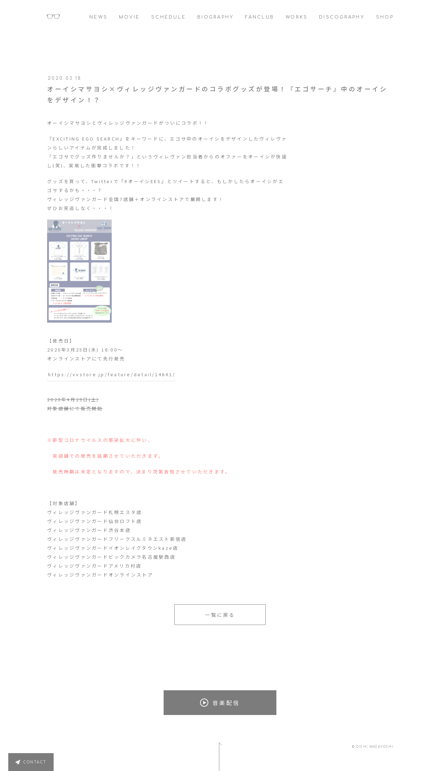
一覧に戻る (220, 614)
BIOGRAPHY (215, 17)
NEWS (98, 17)
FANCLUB (259, 17)
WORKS (297, 17)
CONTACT (35, 762)
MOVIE (129, 17)
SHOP (385, 17)
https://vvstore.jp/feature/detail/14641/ (111, 374)
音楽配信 (220, 703)
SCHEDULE (168, 17)
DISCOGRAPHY (342, 17)
